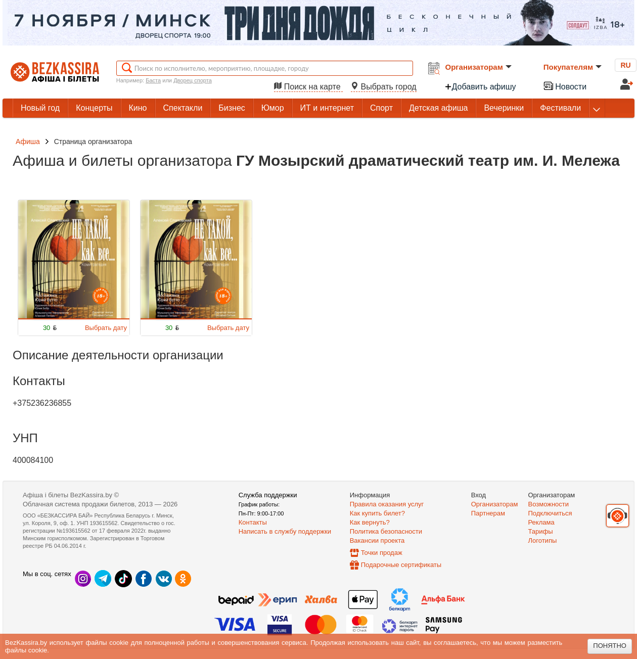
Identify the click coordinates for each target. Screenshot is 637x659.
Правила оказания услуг (387, 504)
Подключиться (550, 513)
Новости (564, 85)
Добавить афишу (480, 86)
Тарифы (540, 531)
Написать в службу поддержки (285, 531)
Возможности (548, 504)
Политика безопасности (386, 531)
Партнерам (488, 513)
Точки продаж (381, 552)
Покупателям (572, 67)
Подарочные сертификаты (401, 565)
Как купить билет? (377, 513)
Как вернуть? (370, 522)
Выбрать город (384, 86)
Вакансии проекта (377, 540)
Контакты (253, 522)
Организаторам (478, 67)
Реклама (541, 522)
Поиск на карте (308, 86)
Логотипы (542, 540)
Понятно (609, 645)
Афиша (28, 141)
